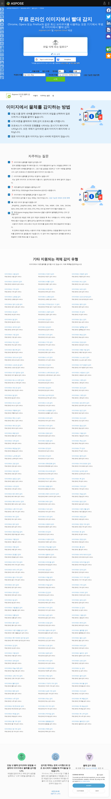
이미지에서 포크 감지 (79, 388)
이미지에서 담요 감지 (79, 501)
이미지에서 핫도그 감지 (12, 418)
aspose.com (45, 30)
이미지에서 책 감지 (78, 479)
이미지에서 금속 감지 (79, 600)
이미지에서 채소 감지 (45, 699)
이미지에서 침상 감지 (79, 426)
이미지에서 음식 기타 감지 (13, 577)
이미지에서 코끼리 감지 (12, 327)
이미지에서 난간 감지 (45, 638)
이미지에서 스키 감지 (45, 357)
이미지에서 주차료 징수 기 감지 (49, 304)
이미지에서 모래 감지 (12, 661)
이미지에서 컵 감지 (44, 388)
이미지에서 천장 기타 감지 (81, 524)
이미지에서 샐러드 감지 (80, 653)
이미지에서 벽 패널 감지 (80, 706)
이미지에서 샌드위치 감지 (80, 403)
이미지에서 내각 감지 (45, 517)
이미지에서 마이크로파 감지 (81, 463)
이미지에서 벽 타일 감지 (46, 714)
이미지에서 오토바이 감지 (13, 282)
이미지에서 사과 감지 (45, 403)
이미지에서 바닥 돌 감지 (46, 562)
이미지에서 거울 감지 (79, 433)
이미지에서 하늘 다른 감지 (13, 668)
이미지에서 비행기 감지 (46, 282)
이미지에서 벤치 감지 (79, 304)
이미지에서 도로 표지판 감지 (81, 297)
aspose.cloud (60, 30)
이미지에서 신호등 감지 (12, 297)
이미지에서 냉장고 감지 (12, 479)
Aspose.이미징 (91, 768)
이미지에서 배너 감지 (45, 501)
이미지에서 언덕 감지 (12, 592)
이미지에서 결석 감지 (79, 676)
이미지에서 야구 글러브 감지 (14, 373)
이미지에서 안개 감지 (79, 570)
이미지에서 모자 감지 (45, 335)
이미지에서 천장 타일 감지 (13, 532)
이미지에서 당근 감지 (79, 410)
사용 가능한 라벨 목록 (92, 75)
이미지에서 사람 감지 (12, 274)
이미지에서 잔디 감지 (12, 585)
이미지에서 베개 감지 (79, 623)
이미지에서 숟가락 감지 (46, 395)
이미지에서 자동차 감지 (80, 274)
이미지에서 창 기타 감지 (13, 729)
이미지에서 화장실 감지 (12, 448)
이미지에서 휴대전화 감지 (47, 463)
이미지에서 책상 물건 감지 (47, 547)
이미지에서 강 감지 (11, 645)
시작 (55, 79)
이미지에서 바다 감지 (45, 661)
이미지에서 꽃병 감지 (45, 486)
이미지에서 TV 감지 (78, 448)
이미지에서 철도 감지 (79, 638)
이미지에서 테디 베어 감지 (13, 494)
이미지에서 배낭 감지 (79, 335)
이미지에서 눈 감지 (78, 668)
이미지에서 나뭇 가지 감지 (13, 509)
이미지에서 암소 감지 (79, 319)
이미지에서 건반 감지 (12, 463)
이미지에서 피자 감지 (45, 418)
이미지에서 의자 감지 (45, 426)
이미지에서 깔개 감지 (45, 653)
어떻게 (35, 96)
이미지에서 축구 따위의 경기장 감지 (17, 638)
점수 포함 (45, 71)
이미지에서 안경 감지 (79, 342)
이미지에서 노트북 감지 (12, 456)
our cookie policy (85, 781)
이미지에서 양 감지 (44, 319)
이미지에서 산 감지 (78, 608)
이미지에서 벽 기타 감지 (46, 706)
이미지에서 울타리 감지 (46, 554)
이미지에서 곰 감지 (44, 327)
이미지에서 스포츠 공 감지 (13, 365)
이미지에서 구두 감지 (45, 342)
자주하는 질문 (45, 96)
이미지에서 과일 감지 (45, 577)
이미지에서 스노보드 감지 (80, 357)
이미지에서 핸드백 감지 (12, 350)
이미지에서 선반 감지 (79, 661)
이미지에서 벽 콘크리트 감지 (14, 706)
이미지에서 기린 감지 (12, 335)
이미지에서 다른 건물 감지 (81, 509)
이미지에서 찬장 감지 (79, 539)
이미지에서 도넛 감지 (79, 418)
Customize (80, 791)
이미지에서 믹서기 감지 (46, 479)
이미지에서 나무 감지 (12, 699)
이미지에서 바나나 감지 (12, 403)
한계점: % (59, 71)
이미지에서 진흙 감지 (12, 615)
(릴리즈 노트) (55, 793)
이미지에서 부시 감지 (12, 517)
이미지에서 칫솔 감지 (79, 494)
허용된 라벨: (29, 74)
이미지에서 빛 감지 (11, 600)
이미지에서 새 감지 (11, 312)
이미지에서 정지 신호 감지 (13, 304)
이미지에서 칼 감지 (11, 395)
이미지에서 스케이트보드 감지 (48, 373)
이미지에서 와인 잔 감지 (13, 388)
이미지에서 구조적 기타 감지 (48, 683)
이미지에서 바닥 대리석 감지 (81, 554)
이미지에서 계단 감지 (45, 676)
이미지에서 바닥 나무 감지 (13, 570)
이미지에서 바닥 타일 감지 (81, 562)
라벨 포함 (35, 71)
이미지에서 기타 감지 (79, 585)
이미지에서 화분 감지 (12, 433)
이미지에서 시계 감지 (12, 486)
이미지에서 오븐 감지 (12, 471)
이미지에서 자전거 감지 (46, 274)
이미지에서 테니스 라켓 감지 (14, 380)
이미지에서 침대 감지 (45, 433)
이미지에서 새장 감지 (79, 517)
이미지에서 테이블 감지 (80, 683)
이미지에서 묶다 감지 (45, 350)
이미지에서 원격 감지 (79, 456)
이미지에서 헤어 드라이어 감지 (48, 494)
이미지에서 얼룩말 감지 (80, 327)
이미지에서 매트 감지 (45, 600)
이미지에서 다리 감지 (45, 509)
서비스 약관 (64, 63)
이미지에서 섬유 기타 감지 (47, 691)
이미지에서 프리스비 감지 (13, 357)
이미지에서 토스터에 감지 (47, 471)
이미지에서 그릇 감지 (79, 380)
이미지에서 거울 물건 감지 (13, 608)
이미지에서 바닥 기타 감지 (13, 562)
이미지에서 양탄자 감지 (46, 524)
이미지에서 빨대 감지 (12, 683)
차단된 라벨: (64, 74)
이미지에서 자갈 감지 (45, 585)
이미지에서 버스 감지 (79, 282)
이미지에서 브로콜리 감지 (47, 410)
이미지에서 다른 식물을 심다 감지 (16, 630)
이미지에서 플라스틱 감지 (47, 630)
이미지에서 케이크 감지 (12, 426)
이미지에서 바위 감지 (79, 645)
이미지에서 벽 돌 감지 (12, 714)
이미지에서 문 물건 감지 (13, 554)
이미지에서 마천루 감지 (46, 668)
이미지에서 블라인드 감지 (80, 721)
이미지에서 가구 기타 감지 (81, 577)
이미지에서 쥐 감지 (44, 456)
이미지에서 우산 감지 (12, 342)
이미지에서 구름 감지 (12, 539)
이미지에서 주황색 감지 (12, 410)
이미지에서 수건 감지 (79, 691)
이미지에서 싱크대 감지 (80, 471)
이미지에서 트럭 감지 (45, 289)
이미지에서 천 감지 (44, 532)
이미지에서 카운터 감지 (46, 539)
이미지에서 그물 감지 (79, 615)
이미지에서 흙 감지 (78, 547)
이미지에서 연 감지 (44, 365)
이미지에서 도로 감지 (45, 645)
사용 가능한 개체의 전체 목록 (59, 198)
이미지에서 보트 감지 (79, 289)
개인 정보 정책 (75, 63)
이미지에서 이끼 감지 (45, 608)
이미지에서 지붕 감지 (12, 653)
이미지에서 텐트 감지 (12, 691)
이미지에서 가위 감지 (79, 486)
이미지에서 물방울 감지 (46, 721)
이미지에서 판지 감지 (12, 524)
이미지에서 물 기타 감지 (13, 721)
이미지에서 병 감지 (44, 380)
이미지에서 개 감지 (78, 312)
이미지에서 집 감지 (44, 592)
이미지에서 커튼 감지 (12, 547)
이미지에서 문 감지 (44, 448)
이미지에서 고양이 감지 (46, 312)
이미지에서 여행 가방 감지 (81, 350)
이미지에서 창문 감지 (45, 441)
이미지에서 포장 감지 (45, 623)
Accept (88, 785)
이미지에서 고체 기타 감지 (13, 676)
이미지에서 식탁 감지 (12, 441)
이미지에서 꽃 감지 (44, 570)
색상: (75, 71)
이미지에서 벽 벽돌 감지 (80, 699)
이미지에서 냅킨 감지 (45, 615)
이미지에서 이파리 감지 (80, 592)
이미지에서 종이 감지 (12, 623)
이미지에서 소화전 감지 (46, 297)
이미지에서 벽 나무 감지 (80, 714)
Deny (97, 791)
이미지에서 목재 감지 (45, 729)
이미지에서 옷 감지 (78, 532)
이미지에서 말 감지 (11, 319)
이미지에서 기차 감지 (12, 289)
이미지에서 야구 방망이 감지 (81, 365)
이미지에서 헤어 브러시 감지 (14, 501)
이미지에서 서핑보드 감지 (80, 373)
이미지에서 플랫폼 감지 (80, 630)
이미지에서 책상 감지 (79, 441)
